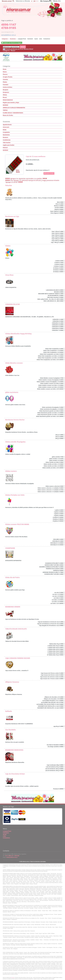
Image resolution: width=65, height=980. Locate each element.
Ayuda (36, 38)
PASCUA (5, 147)
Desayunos (6, 92)
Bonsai (5, 97)
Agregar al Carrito (48, 173)
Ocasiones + (13, 38)
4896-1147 (8, 24)
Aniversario (6, 127)
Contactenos (46, 38)
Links (40, 38)
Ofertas (5, 95)
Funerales (5, 84)
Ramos (5, 71)
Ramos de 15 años (8, 115)
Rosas (4, 69)
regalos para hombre (8, 145)
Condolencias (6, 140)
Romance (5, 137)
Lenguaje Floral (22, 38)
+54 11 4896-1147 (9, 855)
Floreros (5, 74)
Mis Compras (45, 1)
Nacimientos (6, 134)
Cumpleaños (6, 132)
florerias (12, 977)
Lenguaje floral (7, 831)
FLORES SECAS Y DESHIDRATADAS (13, 112)
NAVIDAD (5, 105)
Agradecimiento (7, 124)
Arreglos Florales (7, 77)
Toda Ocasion (6, 142)
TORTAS (5, 110)
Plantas (5, 82)
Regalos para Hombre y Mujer (11, 102)
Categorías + (5, 38)
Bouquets (5, 89)
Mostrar (23, 47)
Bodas (4, 129)
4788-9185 (8, 28)
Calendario (30, 38)
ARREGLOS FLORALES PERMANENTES (14, 107)
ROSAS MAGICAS (8, 100)
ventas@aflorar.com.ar (8, 35)
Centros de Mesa (7, 87)
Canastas (5, 79)
